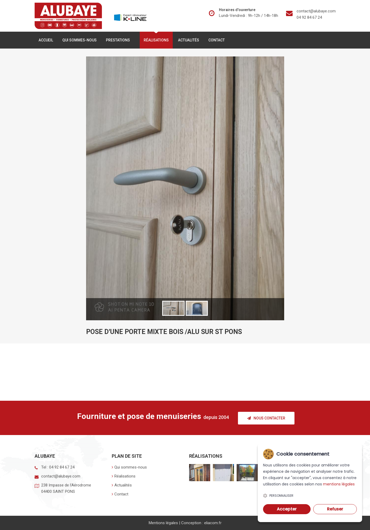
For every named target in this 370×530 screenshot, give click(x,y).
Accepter (287, 509)
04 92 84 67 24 (309, 17)
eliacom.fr (213, 523)
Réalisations (156, 41)
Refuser (335, 509)
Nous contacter (266, 418)
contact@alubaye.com (316, 11)
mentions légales (339, 484)
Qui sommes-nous (79, 41)
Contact (216, 41)
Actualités (188, 41)
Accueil (46, 41)
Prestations (119, 41)
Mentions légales (163, 523)
